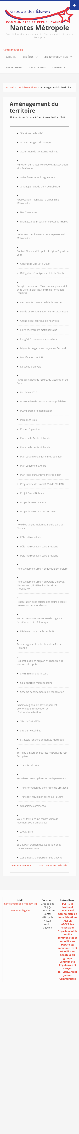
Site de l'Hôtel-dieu (30, 730)
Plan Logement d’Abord (33, 465)
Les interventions (56, 57)
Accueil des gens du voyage (35, 142)
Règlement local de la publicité (37, 631)
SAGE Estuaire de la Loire (34, 673)
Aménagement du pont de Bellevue (40, 186)
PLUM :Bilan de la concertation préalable (43, 401)
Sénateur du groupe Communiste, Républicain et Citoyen (67, 961)
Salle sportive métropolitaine (36, 682)
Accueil (11, 57)
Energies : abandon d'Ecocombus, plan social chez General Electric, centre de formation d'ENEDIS (42, 289)
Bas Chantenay (28, 212)
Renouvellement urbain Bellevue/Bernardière (42, 568)
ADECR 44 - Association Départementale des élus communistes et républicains (67, 933)
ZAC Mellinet (27, 831)
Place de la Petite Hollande (35, 438)
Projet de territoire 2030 (33, 502)
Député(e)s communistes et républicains (67, 948)
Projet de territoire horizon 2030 (38, 511)
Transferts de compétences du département (41, 778)
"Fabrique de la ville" (31, 133)
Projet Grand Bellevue (32, 493)
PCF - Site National (67, 905)
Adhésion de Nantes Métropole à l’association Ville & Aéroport (42, 166)
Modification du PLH (31, 357)
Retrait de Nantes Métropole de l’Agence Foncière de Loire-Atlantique (39, 620)
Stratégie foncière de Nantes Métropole (42, 739)
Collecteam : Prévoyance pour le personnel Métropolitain (41, 236)
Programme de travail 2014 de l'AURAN (42, 484)
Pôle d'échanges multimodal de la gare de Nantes (40, 526)
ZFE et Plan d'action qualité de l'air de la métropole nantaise (39, 846)
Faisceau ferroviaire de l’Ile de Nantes (41, 302)
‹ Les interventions (21, 865)
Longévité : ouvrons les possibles (38, 339)
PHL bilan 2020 (28, 392)
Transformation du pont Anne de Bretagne (44, 787)
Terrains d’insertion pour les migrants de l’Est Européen (42, 754)
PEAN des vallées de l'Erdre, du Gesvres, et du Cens (42, 381)
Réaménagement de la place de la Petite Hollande (39, 646)
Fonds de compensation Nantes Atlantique (44, 311)
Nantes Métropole (39, 27)
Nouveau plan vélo (30, 366)
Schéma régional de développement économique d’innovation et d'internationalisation (37, 708)
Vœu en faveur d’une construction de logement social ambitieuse (37, 820)
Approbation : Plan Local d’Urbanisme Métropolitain (38, 201)
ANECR (68, 920)
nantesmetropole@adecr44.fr (20, 903)
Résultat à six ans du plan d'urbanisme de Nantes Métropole (40, 662)
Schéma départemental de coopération (42, 692)
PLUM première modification (36, 410)
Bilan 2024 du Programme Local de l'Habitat (44, 221)
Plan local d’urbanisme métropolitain (40, 474)
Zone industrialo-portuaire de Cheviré (41, 857)
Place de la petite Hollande (35, 447)
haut (39, 865)
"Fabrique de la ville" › (56, 867)
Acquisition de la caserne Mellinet (39, 151)
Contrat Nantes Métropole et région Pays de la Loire (43, 252)
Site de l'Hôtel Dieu (30, 721)
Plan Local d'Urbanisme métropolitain (41, 456)
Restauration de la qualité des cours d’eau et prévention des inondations (41, 603)
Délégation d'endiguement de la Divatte (42, 273)
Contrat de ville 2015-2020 (35, 263)
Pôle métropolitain (30, 537)
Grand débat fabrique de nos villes (39, 320)
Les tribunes (14, 67)
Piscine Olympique (30, 429)
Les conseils (37, 67)
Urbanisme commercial (33, 805)
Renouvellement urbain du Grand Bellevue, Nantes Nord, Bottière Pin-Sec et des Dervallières (41, 585)
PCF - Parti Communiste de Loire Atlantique (67, 914)
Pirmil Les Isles (28, 419)
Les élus (28, 57)
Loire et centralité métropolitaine (38, 329)
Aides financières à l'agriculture (37, 177)
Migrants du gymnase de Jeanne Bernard (43, 348)
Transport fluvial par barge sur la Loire (41, 796)
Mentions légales (20, 910)
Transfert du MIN (29, 765)
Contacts (58, 67)
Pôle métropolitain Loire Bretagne (39, 546)
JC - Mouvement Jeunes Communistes (67, 975)
